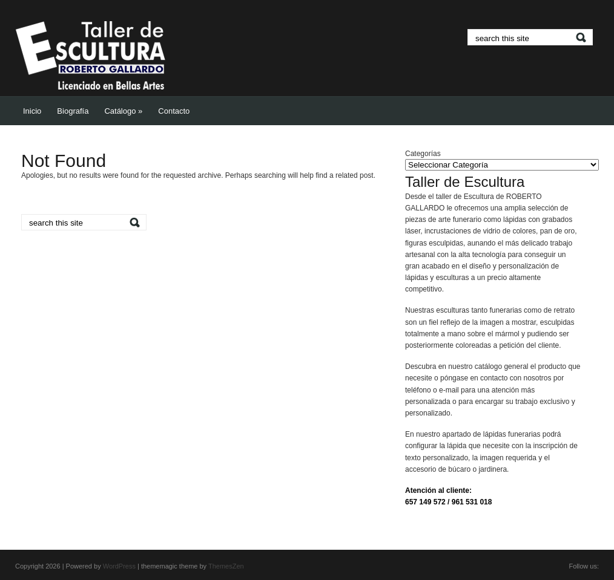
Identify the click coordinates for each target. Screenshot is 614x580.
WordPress (119, 566)
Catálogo (123, 111)
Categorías (423, 153)
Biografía (72, 111)
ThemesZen (226, 566)
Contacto (174, 111)
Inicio (32, 111)
